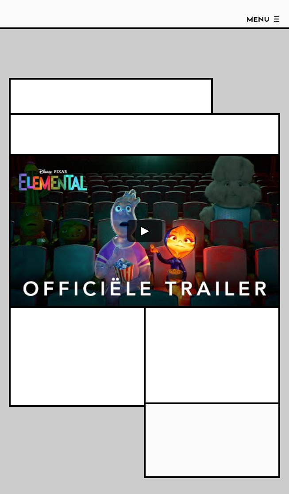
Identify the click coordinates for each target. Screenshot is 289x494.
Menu (258, 19)
